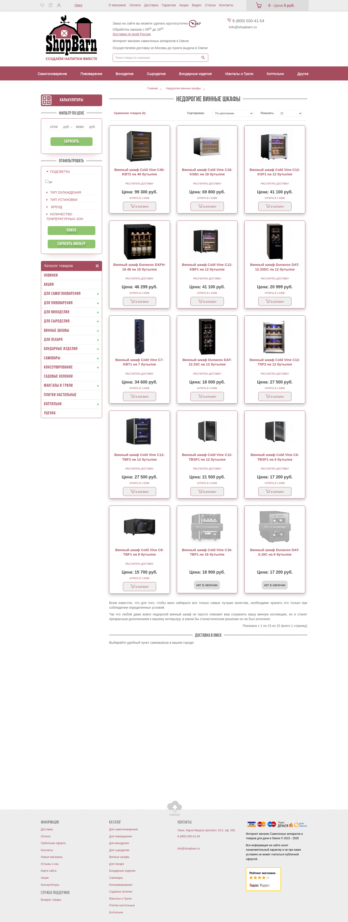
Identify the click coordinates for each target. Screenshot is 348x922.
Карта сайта (49, 870)
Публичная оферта (53, 843)
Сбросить (71, 141)
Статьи (210, 5)
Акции (183, 5)
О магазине (117, 5)
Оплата (135, 5)
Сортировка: (196, 113)
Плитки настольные (122, 905)
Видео (196, 5)
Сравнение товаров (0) (130, 113)
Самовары (116, 877)
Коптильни (116, 912)
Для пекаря (116, 864)
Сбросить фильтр (71, 244)
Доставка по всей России (132, 34)
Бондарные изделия (122, 870)
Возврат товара (51, 899)
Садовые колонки (120, 891)
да (48, 182)
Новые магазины (52, 857)
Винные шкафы (119, 857)
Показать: (265, 113)
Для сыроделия (119, 850)
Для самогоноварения (123, 829)
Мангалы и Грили (120, 898)
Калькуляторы (71, 100)
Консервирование (120, 884)
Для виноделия (119, 843)
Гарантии (169, 5)
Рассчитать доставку (140, 183)
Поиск (71, 230)
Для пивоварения (120, 836)
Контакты (226, 5)
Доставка (151, 5)
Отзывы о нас (50, 864)
